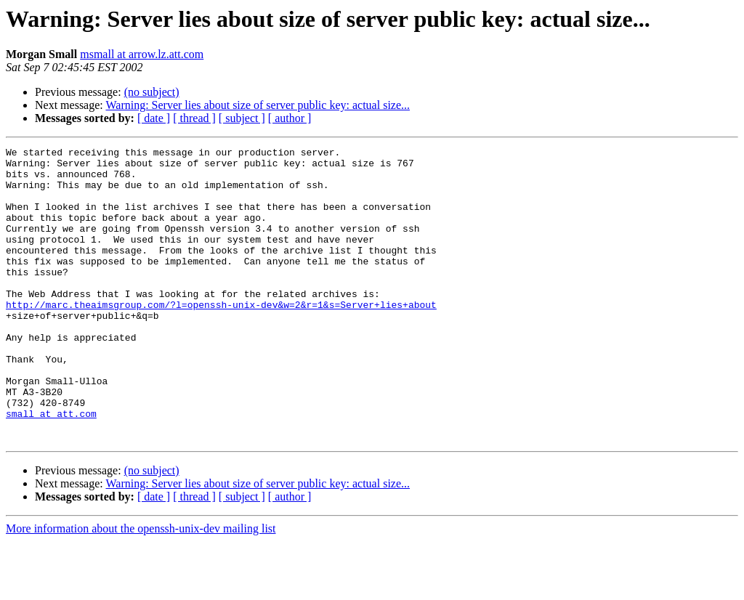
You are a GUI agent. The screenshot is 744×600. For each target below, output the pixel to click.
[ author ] (290, 118)
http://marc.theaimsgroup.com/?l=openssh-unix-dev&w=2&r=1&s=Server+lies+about (221, 337)
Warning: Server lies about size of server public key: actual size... (257, 105)
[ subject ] (242, 118)
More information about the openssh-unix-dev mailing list (141, 587)
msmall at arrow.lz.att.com (141, 54)
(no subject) (151, 92)
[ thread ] (194, 118)
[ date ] (153, 118)
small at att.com (51, 467)
